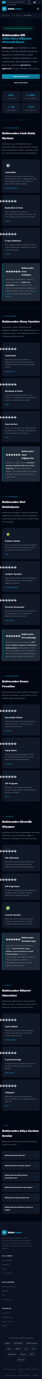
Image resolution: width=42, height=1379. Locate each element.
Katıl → (8, 437)
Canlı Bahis (6, 1265)
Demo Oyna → (10, 620)
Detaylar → (9, 731)
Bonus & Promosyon (9, 1287)
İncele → (8, 254)
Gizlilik (4, 1326)
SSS (3, 1295)
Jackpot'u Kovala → (12, 587)
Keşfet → (8, 221)
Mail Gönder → (10, 1073)
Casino (4, 1269)
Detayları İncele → (12, 188)
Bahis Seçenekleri (21, 83)
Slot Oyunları (6, 1273)
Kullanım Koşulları (24, 1375)
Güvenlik (5, 1291)
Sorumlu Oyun (7, 1321)
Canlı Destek (6, 1299)
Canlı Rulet (6, 1313)
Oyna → (8, 404)
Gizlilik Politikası (9, 1375)
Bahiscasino (6, 15)
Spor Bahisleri (17, 15)
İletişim (35, 1375)
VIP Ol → (8, 797)
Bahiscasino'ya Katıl (21, 76)
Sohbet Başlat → (11, 1040)
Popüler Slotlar (7, 1317)
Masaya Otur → (11, 371)
